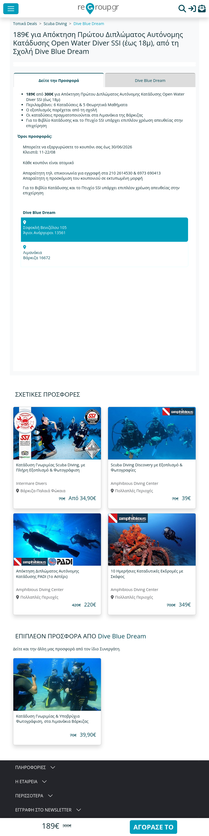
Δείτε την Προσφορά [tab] (59, 80)
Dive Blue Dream (88, 23)
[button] (202, 10)
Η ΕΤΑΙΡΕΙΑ (26, 782)
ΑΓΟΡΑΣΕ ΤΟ (153, 826)
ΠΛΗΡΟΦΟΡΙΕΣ (30, 767)
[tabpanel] (104, 229)
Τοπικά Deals (25, 23)
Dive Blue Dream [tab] (150, 80)
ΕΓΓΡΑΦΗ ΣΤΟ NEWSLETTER (43, 810)
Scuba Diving (55, 23)
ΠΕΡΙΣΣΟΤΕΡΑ (29, 796)
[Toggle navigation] (11, 8)
